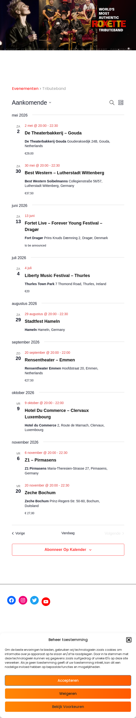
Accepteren (68, 680)
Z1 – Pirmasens (40, 460)
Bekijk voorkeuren (68, 706)
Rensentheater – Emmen (50, 360)
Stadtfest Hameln (42, 321)
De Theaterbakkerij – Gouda (53, 133)
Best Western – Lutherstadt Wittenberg (64, 172)
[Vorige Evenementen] (18, 533)
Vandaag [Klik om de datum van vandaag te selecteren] (68, 533)
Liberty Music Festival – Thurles (57, 275)
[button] (128, 639)
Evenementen (25, 88)
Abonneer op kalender (65, 550)
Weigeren (68, 693)
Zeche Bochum (40, 492)
